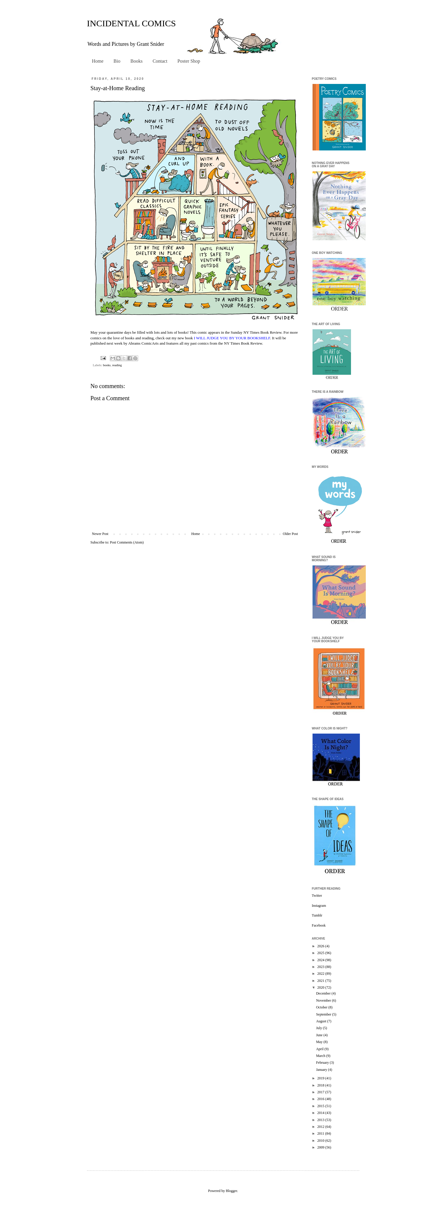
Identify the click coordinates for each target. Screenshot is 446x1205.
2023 (321, 967)
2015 (321, 1106)
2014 (321, 1113)
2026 (321, 946)
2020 (321, 987)
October (322, 1007)
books (107, 365)
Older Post (290, 534)
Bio (117, 61)
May (319, 1042)
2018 (321, 1085)
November (324, 1000)
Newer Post (100, 534)
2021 (321, 981)
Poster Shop (188, 61)
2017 (321, 1092)
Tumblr (317, 915)
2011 (321, 1133)
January (322, 1070)
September (324, 1014)
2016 (321, 1099)
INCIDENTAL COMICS (131, 23)
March (321, 1056)
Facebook (319, 925)
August (321, 1021)
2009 (321, 1147)
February (323, 1062)
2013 (321, 1120)
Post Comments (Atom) (127, 542)
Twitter (317, 895)
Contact (160, 61)
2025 (321, 953)
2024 (321, 960)
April (320, 1049)
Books (137, 61)
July (319, 1028)
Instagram (319, 906)
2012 (321, 1127)
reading (117, 365)
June (319, 1035)
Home (98, 61)
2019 (321, 1078)
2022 (321, 974)
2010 (321, 1140)
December (323, 993)
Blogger (231, 1191)
